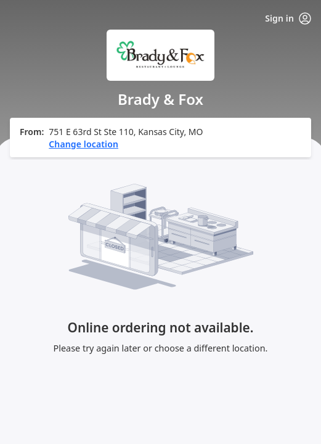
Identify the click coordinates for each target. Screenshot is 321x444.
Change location (83, 144)
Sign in (288, 18)
